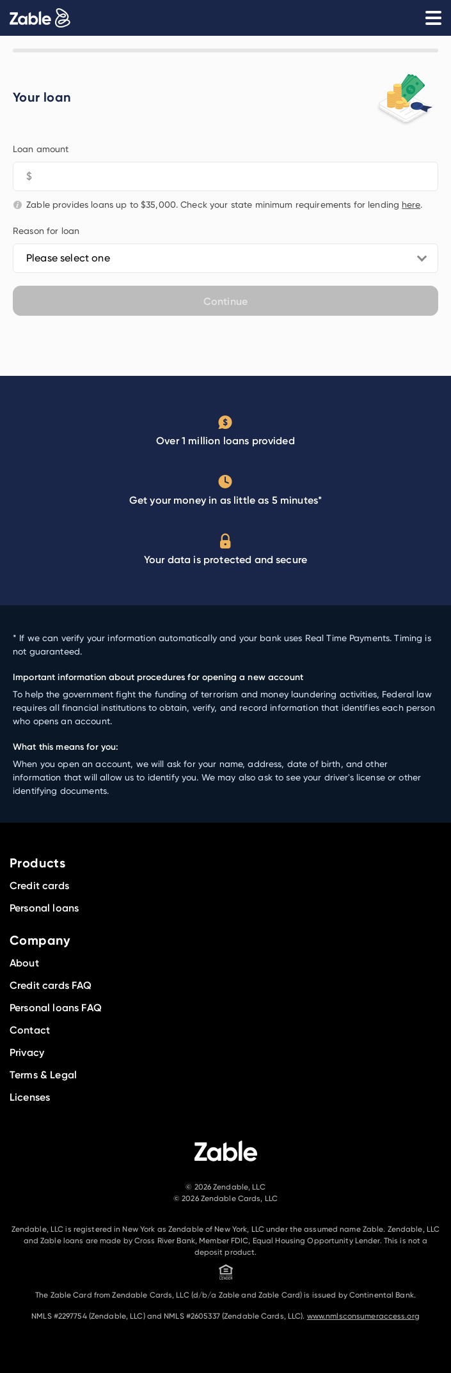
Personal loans (44, 907)
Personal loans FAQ (56, 1007)
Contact (30, 1029)
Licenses (30, 1096)
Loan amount (41, 148)
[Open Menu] (433, 17)
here (411, 204)
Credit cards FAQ (51, 985)
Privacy (27, 1052)
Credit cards (39, 885)
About (24, 962)
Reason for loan (46, 230)
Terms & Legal (43, 1074)
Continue (225, 301)
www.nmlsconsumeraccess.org (363, 1316)
